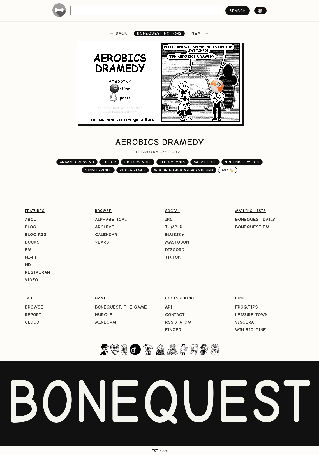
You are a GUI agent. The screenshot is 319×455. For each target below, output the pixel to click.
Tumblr (173, 227)
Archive (104, 227)
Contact (175, 314)
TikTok (173, 257)
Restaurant (38, 272)
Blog (30, 227)
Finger (173, 329)
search (237, 10)
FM (28, 249)
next (197, 33)
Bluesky (174, 234)
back (121, 33)
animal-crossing (77, 162)
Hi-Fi (30, 257)
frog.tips (246, 307)
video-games (132, 170)
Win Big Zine (250, 329)
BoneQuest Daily (255, 219)
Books (32, 242)
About (32, 219)
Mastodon (177, 242)
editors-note (137, 162)
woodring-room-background (183, 170)
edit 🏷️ (228, 170)
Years (102, 242)
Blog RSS (36, 234)
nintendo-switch (242, 162)
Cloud (32, 322)
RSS (169, 322)
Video (31, 280)
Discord (174, 249)
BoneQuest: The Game (121, 307)
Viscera (244, 322)
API (168, 307)
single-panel (98, 170)
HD (28, 264)
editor (109, 162)
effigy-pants (172, 162)
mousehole (205, 162)
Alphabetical (111, 219)
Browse (34, 307)
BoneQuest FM (252, 227)
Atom (185, 322)
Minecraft (107, 322)
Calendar (106, 234)
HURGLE (103, 314)
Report (33, 314)
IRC (169, 219)
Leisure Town (251, 314)
